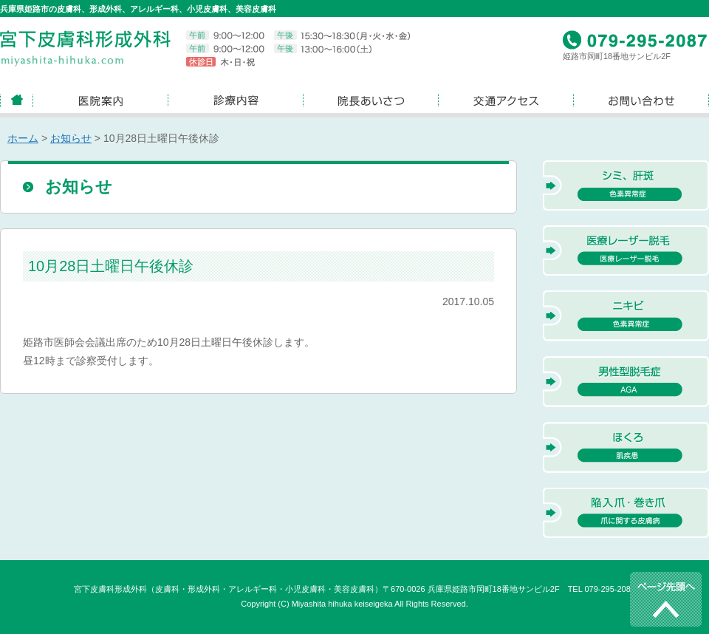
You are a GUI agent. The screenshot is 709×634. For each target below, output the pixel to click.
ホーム (22, 138)
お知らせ (71, 138)
